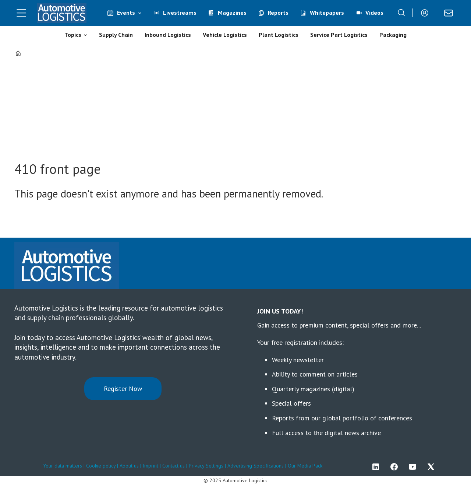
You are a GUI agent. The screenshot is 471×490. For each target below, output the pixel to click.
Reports (278, 12)
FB (396, 466)
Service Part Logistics (339, 34)
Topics (72, 34)
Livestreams (179, 12)
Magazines (232, 12)
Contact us (173, 465)
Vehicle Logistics (225, 34)
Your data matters (62, 465)
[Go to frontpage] (61, 13)
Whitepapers (327, 12)
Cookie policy (101, 465)
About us (129, 465)
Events (126, 12)
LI (377, 466)
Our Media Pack (305, 465)
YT (414, 466)
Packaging (393, 34)
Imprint (150, 465)
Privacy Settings (206, 465)
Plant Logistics (278, 34)
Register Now (123, 388)
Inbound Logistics (168, 34)
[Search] (401, 13)
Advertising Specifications (255, 465)
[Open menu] (21, 13)
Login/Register (426, 12)
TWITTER (432, 466)
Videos (374, 12)
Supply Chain (116, 34)
